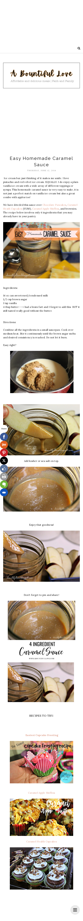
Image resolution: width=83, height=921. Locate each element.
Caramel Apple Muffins (45, 208)
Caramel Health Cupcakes (41, 841)
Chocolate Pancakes (54, 204)
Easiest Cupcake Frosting (42, 735)
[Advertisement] (41, 22)
